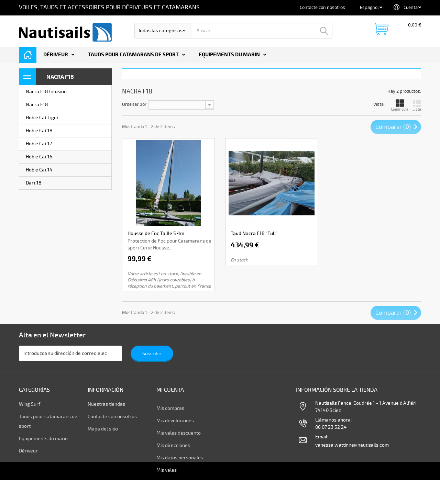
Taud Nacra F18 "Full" (254, 233)
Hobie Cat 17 (39, 144)
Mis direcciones (173, 445)
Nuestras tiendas (106, 408)
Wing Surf (29, 408)
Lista (416, 105)
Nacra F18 (37, 105)
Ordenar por (134, 104)
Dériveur (55, 55)
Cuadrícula (399, 105)
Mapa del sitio (103, 433)
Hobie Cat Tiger (42, 118)
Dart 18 (34, 183)
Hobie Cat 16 (39, 157)
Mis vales (166, 470)
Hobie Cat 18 (39, 131)
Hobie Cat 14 (39, 170)
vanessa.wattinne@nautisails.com (352, 449)
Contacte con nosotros (322, 7)
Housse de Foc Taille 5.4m (156, 233)
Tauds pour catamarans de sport (133, 55)
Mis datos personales (179, 458)
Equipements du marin (229, 55)
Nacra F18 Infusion (46, 91)
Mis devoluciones (175, 421)
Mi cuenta (170, 390)
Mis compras (170, 408)
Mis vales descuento (178, 433)
